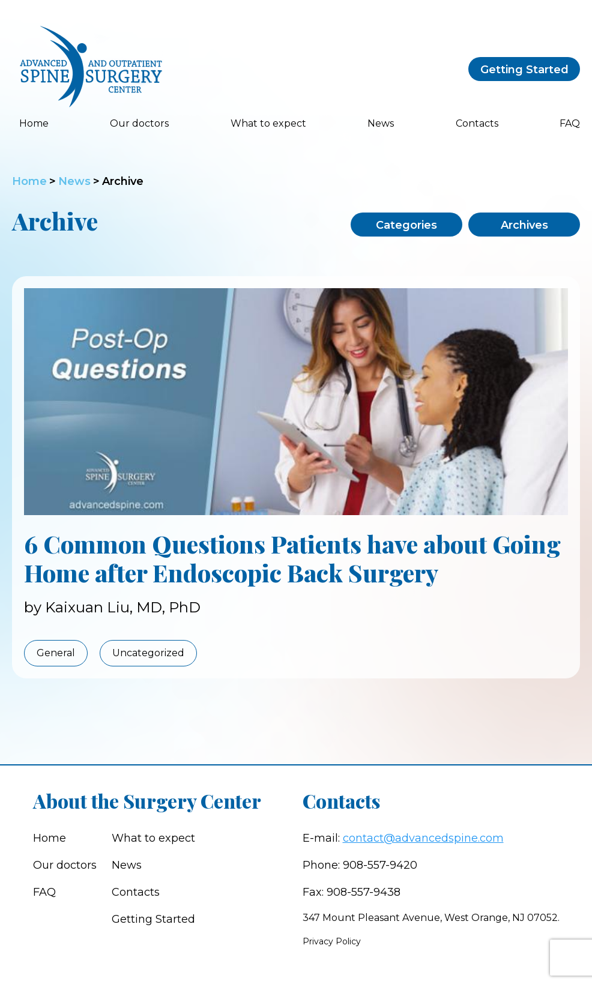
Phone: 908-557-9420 (360, 865)
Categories (406, 225)
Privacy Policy (332, 941)
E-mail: (403, 838)
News (380, 123)
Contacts (477, 123)
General (56, 653)
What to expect (268, 123)
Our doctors (139, 123)
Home (34, 123)
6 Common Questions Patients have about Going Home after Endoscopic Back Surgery (292, 558)
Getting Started (524, 69)
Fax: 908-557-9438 (351, 892)
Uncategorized (148, 653)
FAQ (570, 123)
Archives (524, 225)
